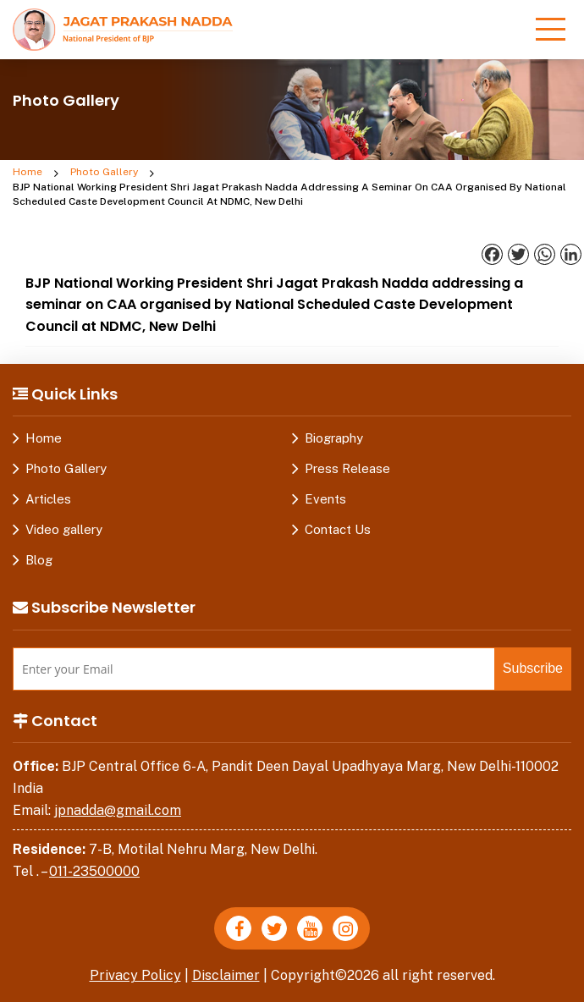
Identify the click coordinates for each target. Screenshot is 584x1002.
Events (325, 499)
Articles (48, 499)
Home (27, 172)
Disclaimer (226, 975)
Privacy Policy (135, 975)
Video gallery (63, 529)
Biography (334, 438)
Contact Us (338, 529)
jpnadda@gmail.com (117, 810)
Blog (38, 560)
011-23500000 (94, 871)
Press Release (347, 468)
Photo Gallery (104, 172)
